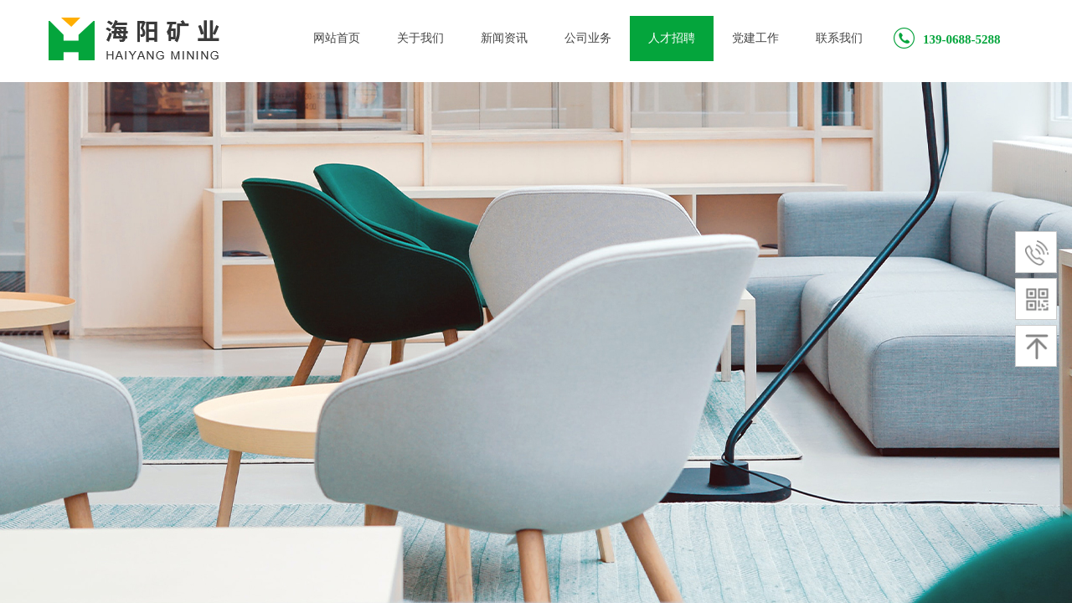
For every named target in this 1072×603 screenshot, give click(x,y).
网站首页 (336, 38)
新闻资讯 (504, 38)
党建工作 (755, 38)
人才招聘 (671, 38)
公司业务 (587, 38)
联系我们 (839, 38)
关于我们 (420, 38)
